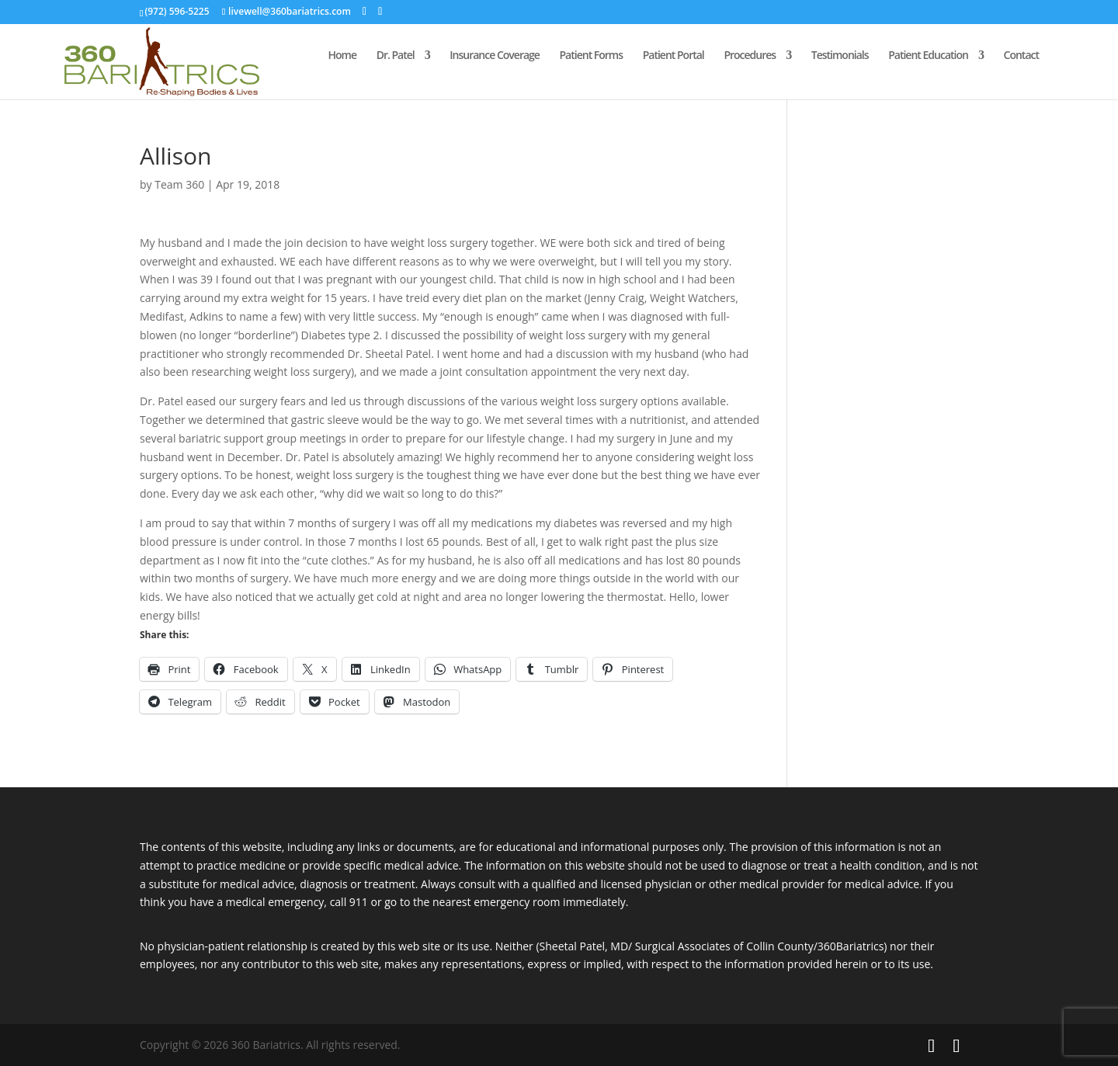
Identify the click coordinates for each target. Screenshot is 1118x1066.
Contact (1021, 56)
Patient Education (928, 56)
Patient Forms (591, 56)
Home (342, 56)
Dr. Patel (396, 56)
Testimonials (840, 56)
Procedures (750, 56)
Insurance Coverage (495, 56)
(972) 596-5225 (176, 11)
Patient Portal (673, 56)
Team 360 (179, 184)
